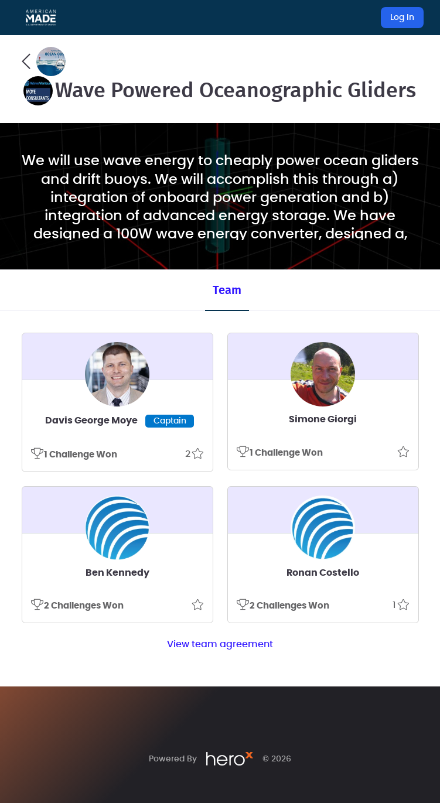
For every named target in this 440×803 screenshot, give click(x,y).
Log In (402, 17)
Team (227, 290)
